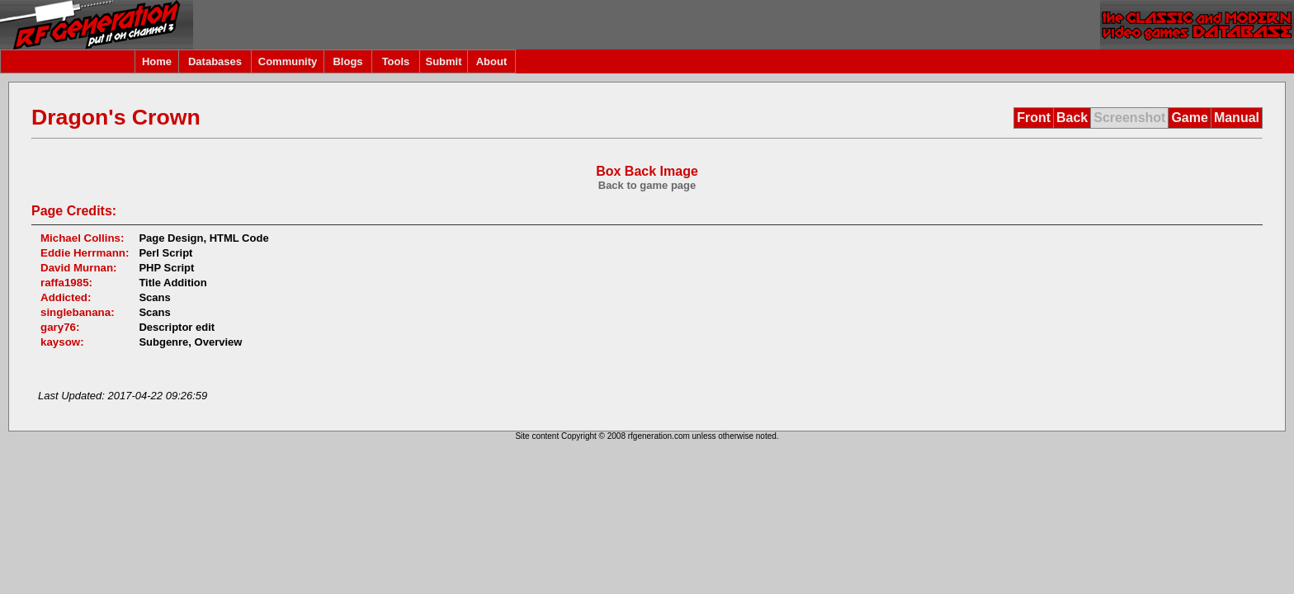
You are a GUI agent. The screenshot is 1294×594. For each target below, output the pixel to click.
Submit (443, 61)
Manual (1236, 118)
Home (157, 61)
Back (1072, 118)
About (492, 61)
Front (1034, 118)
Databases (215, 61)
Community (288, 61)
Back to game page (647, 185)
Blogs (347, 61)
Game (1189, 118)
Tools (396, 61)
